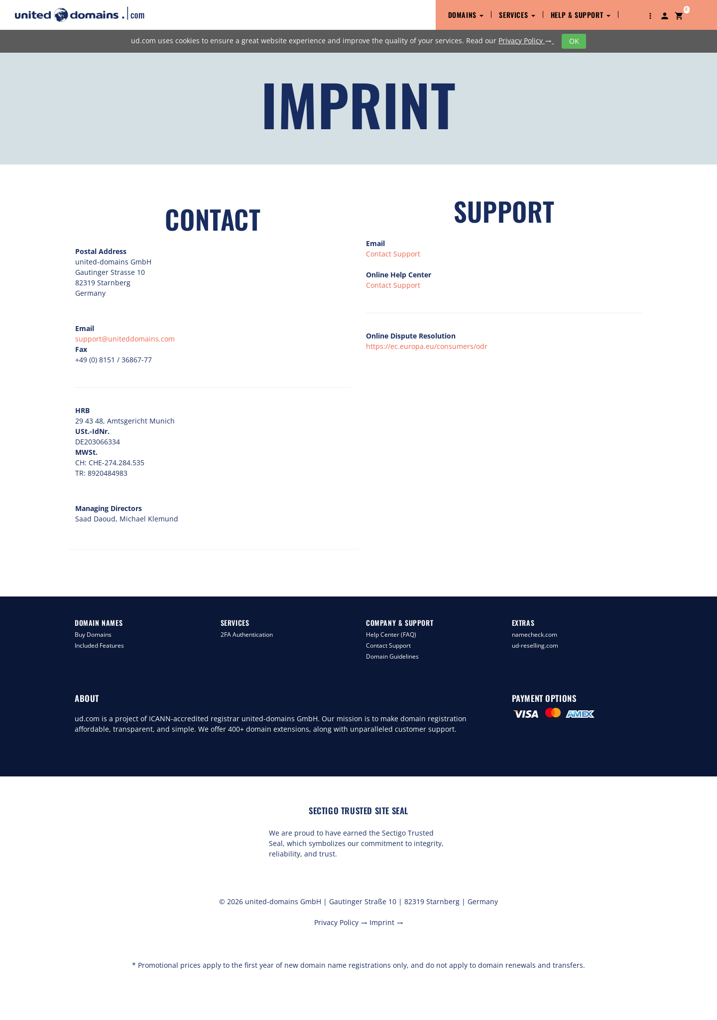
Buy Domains (93, 634)
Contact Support (393, 253)
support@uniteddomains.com (125, 338)
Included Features (99, 645)
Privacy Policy (526, 40)
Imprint (386, 922)
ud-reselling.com (535, 645)
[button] (650, 15)
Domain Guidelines (392, 656)
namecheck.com (534, 634)
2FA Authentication (247, 634)
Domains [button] (466, 14)
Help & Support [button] (580, 14)
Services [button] (517, 14)
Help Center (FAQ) (391, 634)
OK (574, 41)
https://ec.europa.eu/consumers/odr (426, 346)
